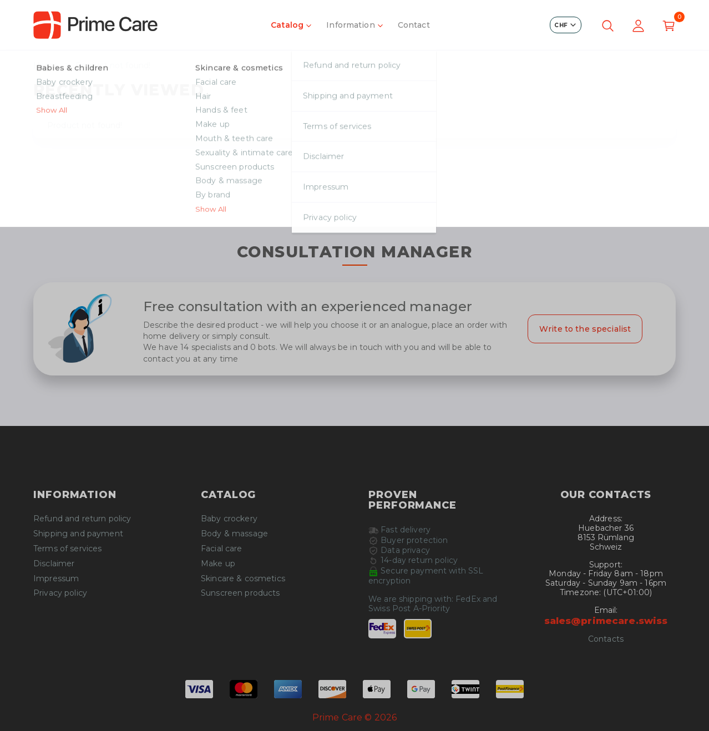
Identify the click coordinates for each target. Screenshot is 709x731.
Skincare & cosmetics (243, 578)
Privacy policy (60, 593)
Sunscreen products (240, 593)
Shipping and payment (78, 534)
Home (46, 65)
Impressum (56, 578)
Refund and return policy (82, 519)
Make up (218, 563)
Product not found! (113, 65)
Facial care (221, 549)
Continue (354, 207)
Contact (414, 25)
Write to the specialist (585, 329)
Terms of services (67, 549)
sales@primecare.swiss (606, 620)
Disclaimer (53, 563)
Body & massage (234, 534)
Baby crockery (229, 519)
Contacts (606, 639)
